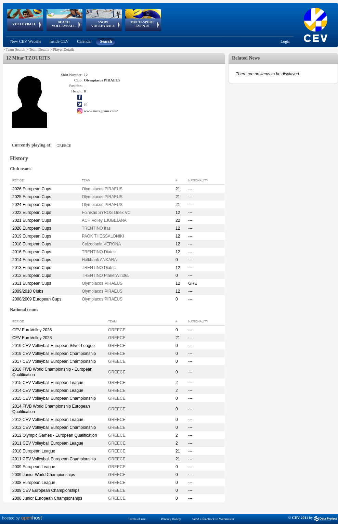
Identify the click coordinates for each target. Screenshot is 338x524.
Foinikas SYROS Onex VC (106, 212)
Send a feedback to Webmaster (213, 519)
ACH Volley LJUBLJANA (104, 220)
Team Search (15, 49)
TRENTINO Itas (96, 228)
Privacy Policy (171, 519)
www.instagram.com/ (101, 111)
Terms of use (137, 519)
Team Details (39, 49)
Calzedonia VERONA (101, 244)
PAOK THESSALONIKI (103, 236)
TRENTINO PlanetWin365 (105, 275)
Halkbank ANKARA (99, 259)
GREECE (117, 330)
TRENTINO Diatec (99, 252)
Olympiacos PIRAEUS (102, 189)
